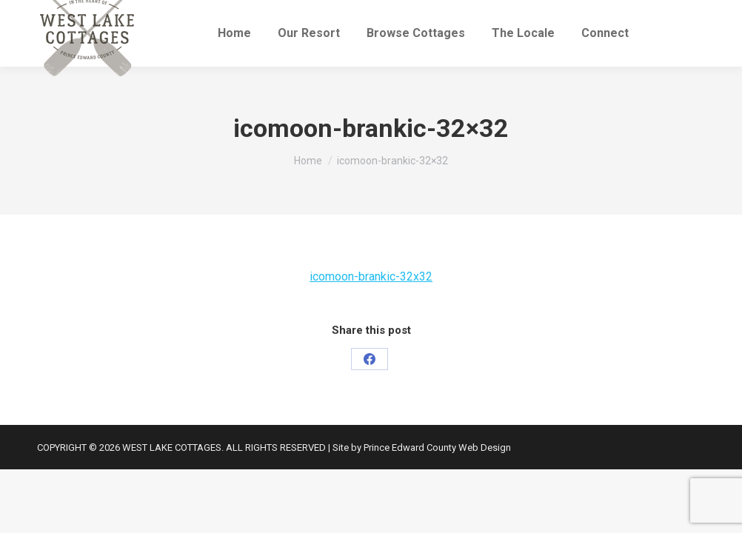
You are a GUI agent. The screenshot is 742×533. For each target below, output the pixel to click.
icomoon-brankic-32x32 (371, 276)
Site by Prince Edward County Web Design (421, 447)
